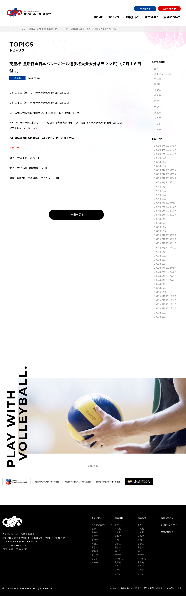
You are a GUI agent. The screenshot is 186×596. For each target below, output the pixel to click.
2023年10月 (160, 231)
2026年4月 (159, 149)
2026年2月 (159, 153)
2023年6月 (171, 239)
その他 (118, 536)
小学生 (157, 89)
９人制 (118, 528)
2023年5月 (159, 243)
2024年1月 (159, 218)
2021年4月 (171, 304)
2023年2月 (171, 247)
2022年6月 (171, 271)
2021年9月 (159, 296)
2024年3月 (159, 214)
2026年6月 (159, 145)
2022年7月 (159, 271)
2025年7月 (159, 174)
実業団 (157, 112)
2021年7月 (159, 300)
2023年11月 (160, 227)
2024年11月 (160, 194)
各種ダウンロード (169, 524)
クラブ (157, 118)
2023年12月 (160, 223)
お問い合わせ (169, 8)
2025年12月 (160, 157)
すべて (118, 524)
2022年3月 (159, 280)
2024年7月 (159, 206)
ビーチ (157, 129)
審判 (117, 540)
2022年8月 (171, 267)
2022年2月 (171, 280)
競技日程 (127, 17)
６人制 (118, 532)
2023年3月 (159, 247)
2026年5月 (171, 145)
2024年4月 (171, 210)
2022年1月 (159, 284)
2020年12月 (160, 312)
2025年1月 (159, 186)
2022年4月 (171, 275)
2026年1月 (171, 153)
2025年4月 (171, 178)
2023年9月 (159, 235)
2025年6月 (171, 174)
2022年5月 (159, 275)
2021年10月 (160, 292)
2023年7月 (159, 239)
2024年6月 (171, 206)
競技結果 (148, 17)
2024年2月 (171, 214)
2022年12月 (160, 255)
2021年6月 (171, 300)
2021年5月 (159, 304)
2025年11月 (160, 162)
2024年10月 (160, 198)
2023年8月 (171, 235)
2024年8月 (171, 202)
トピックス (97, 518)
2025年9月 (159, 170)
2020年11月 (160, 316)
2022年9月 (159, 267)
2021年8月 (171, 296)
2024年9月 (159, 202)
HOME (91, 17)
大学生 (157, 106)
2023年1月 (159, 251)
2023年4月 (171, 243)
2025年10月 (160, 166)
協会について (172, 17)
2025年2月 (171, 182)
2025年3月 (159, 182)
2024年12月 (160, 190)
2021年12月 (160, 288)
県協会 (157, 84)
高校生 (157, 101)
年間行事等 (145, 8)
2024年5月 (159, 210)
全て (156, 68)
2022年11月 (160, 259)
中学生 (157, 95)
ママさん (119, 559)
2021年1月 (171, 308)
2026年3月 (171, 149)
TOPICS (107, 17)
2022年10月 (160, 263)
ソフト (157, 123)
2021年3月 (159, 308)
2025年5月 (159, 178)
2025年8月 (171, 170)
